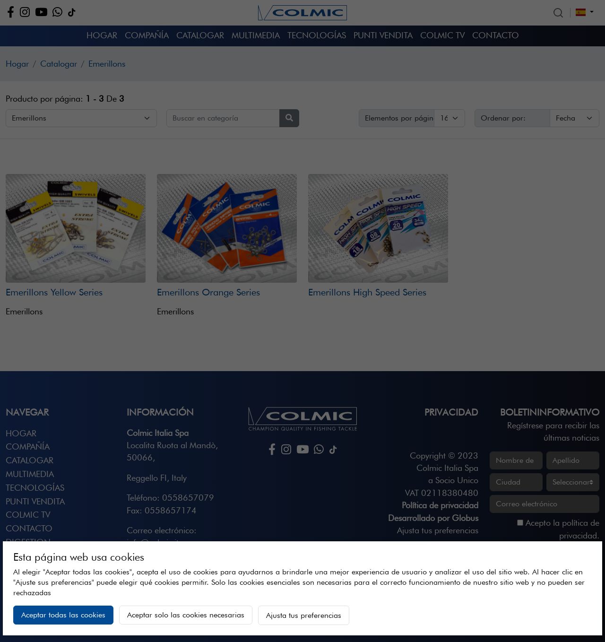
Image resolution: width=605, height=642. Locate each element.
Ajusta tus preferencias (303, 615)
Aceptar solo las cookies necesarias (185, 614)
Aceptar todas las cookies (63, 614)
